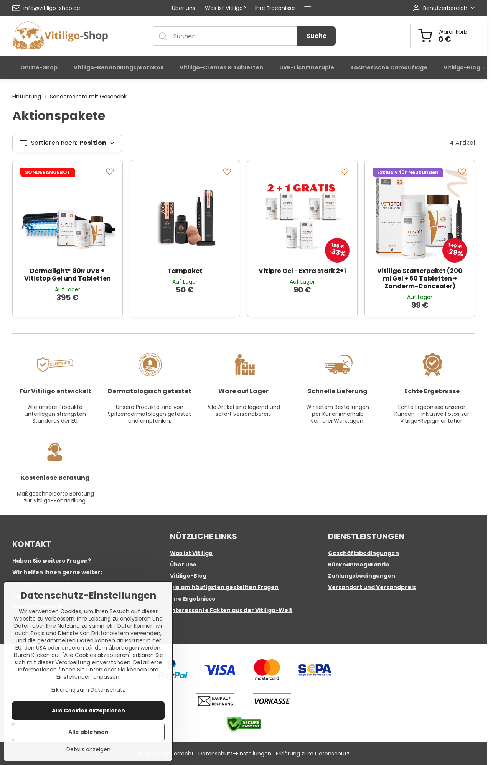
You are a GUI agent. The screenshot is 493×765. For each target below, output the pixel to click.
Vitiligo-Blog (188, 575)
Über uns (183, 564)
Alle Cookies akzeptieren (88, 728)
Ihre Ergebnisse (193, 598)
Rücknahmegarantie (358, 564)
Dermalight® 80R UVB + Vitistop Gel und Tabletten (67, 274)
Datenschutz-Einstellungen (234, 753)
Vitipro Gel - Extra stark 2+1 (302, 270)
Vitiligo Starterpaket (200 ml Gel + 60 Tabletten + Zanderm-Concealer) (419, 278)
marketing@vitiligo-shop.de (49, 595)
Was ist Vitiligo (191, 553)
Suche (316, 35)
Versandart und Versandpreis (372, 587)
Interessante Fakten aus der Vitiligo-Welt (231, 610)
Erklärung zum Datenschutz (313, 753)
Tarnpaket (185, 270)
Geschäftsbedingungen (363, 553)
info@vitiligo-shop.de (40, 583)
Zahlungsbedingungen (361, 575)
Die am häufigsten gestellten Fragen (224, 587)
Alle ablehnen (88, 749)
